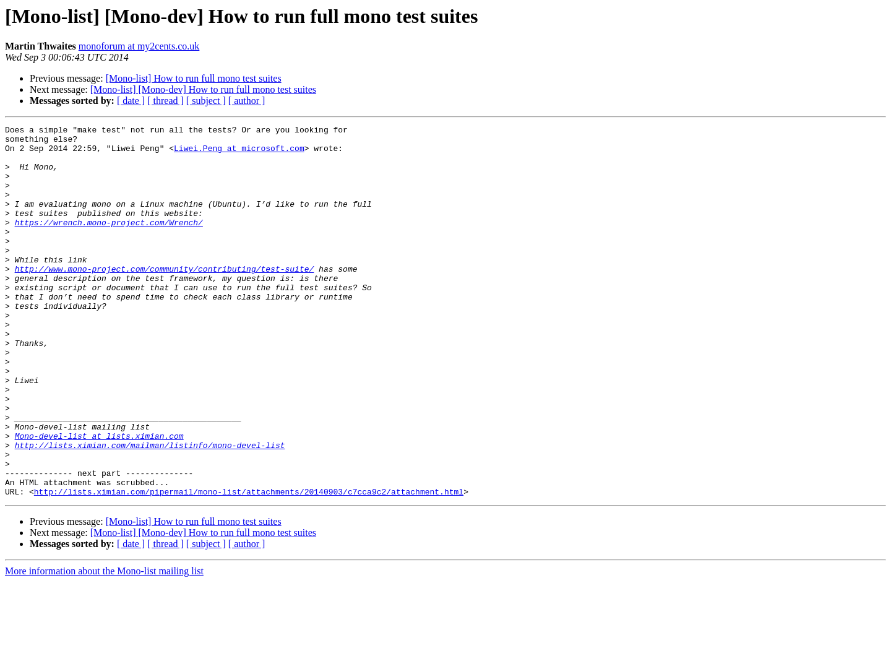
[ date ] (131, 100)
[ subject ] (206, 100)
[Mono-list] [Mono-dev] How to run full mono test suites (203, 89)
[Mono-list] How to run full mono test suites (194, 78)
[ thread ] (165, 100)
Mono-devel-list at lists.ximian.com (99, 498)
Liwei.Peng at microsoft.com (239, 153)
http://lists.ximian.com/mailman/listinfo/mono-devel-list (150, 510)
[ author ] (246, 100)
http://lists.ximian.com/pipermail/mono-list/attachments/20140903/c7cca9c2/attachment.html (248, 565)
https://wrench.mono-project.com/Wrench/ (109, 242)
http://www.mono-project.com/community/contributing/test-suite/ (164, 298)
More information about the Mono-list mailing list (104, 645)
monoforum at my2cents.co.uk (139, 46)
